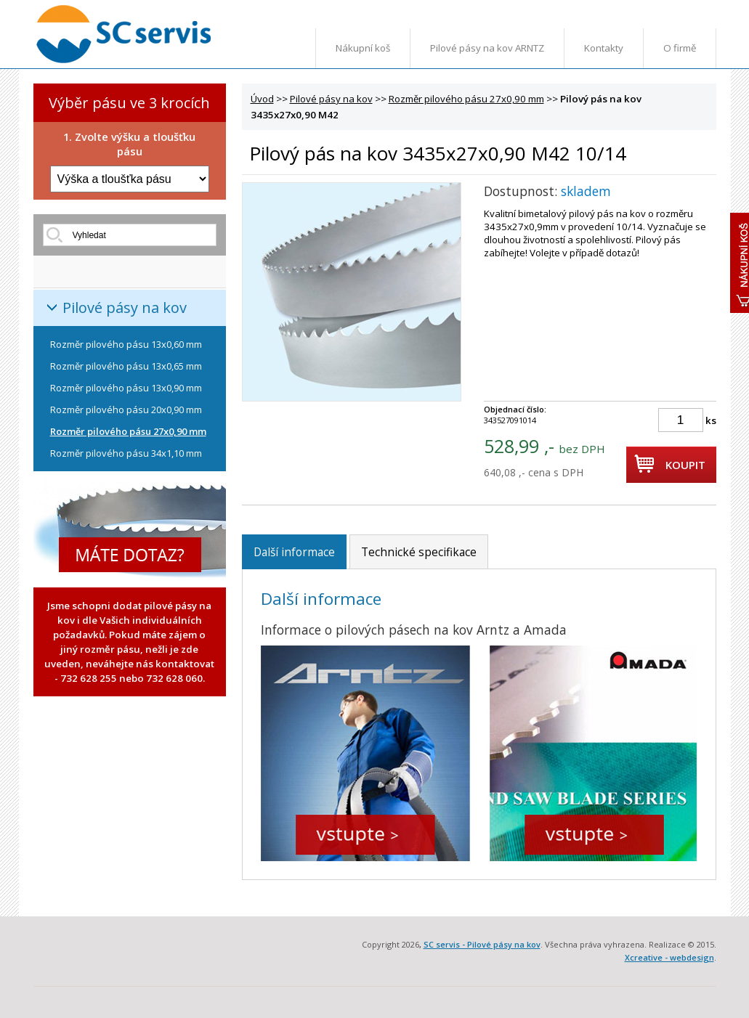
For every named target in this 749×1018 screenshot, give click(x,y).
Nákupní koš (363, 47)
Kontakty (603, 47)
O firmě (679, 47)
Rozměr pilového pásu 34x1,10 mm (126, 453)
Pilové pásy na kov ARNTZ (487, 47)
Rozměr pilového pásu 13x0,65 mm (126, 365)
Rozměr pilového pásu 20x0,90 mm (126, 409)
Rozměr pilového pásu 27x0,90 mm (128, 431)
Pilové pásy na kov (124, 307)
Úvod (262, 98)
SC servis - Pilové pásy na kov (482, 944)
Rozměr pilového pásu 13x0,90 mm (126, 387)
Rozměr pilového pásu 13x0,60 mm (126, 344)
